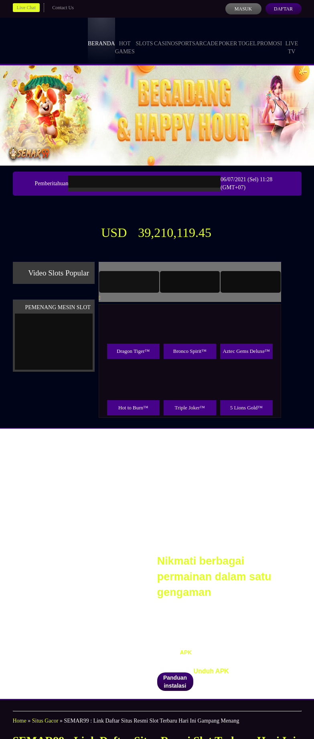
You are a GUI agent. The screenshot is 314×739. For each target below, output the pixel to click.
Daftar (283, 9)
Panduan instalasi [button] (175, 681)
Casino (164, 36)
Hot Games (125, 40)
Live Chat (26, 7)
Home (19, 721)
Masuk (243, 9)
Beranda (101, 36)
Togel (247, 36)
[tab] (129, 282)
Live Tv (291, 40)
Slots (144, 36)
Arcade (207, 36)
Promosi (269, 36)
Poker (228, 36)
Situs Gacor (45, 721)
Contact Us (63, 7)
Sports (185, 36)
